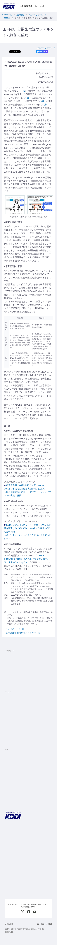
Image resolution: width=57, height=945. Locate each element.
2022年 (7, 18)
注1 (22, 91)
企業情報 (20, 15)
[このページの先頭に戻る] (44, 924)
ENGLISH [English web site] (9, 924)
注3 (42, 101)
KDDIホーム (7, 15)
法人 (41, 6)
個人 (36, 6)
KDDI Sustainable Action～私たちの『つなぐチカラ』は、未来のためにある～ (26, 559)
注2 (28, 97)
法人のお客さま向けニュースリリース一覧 (23, 633)
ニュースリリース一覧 (37, 15)
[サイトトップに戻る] (9, 6)
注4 (45, 104)
